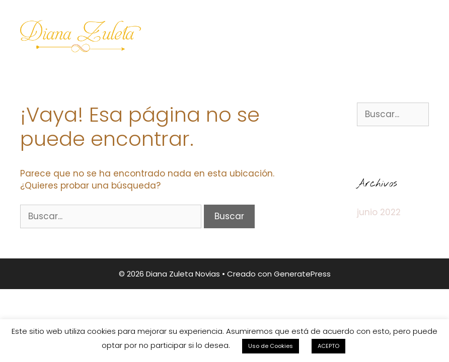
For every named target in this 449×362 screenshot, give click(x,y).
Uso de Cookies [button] (270, 346)
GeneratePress (302, 273)
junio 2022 (379, 212)
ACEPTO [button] (328, 346)
